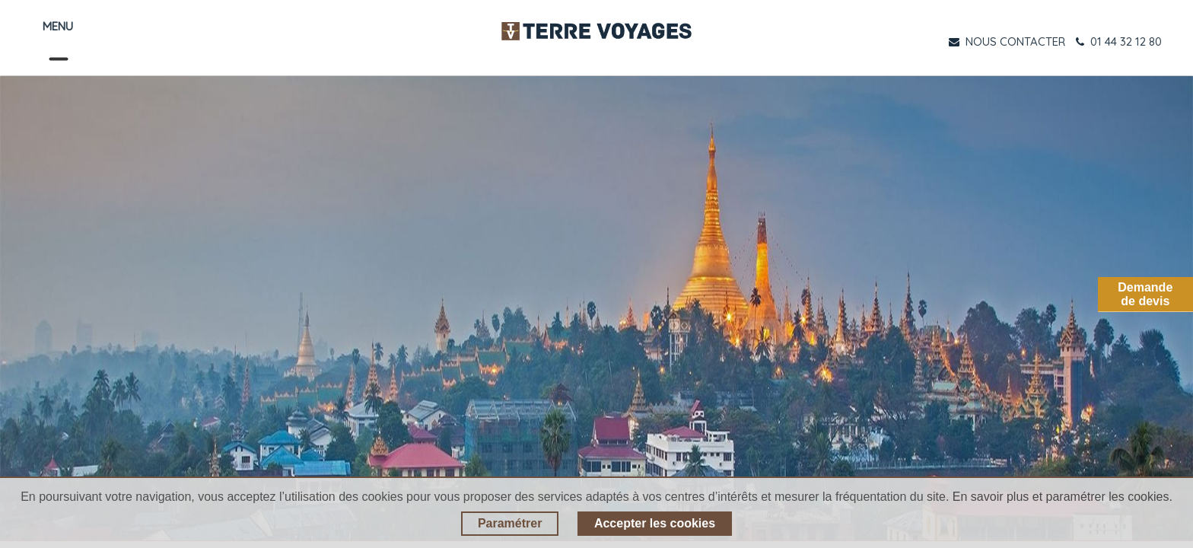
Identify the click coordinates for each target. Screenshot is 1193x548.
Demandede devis (1145, 294)
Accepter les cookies (654, 523)
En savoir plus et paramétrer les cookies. (1062, 496)
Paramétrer (510, 523)
